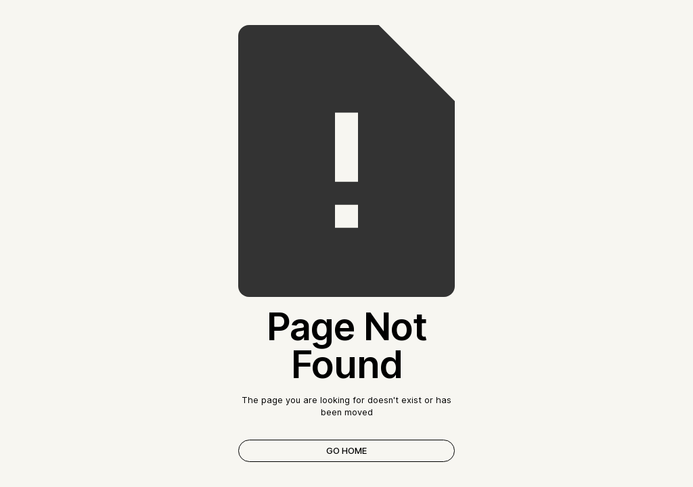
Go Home (346, 451)
